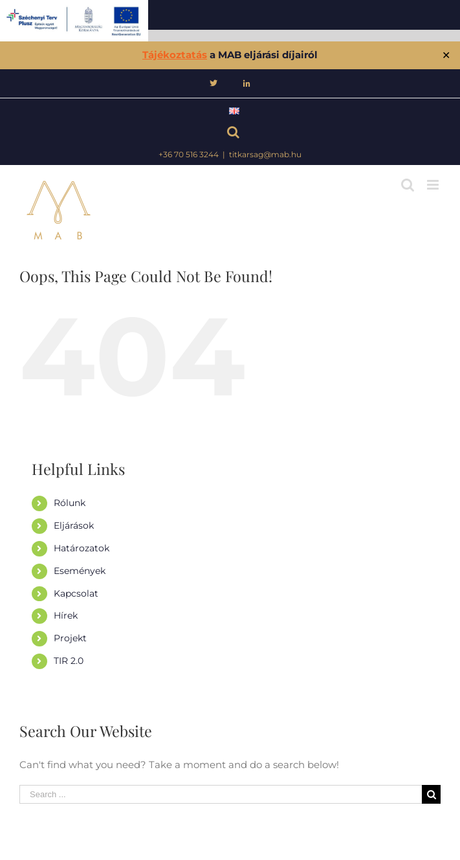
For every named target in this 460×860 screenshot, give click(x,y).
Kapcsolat (76, 593)
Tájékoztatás (174, 55)
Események (79, 571)
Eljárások (74, 525)
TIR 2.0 (68, 661)
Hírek (66, 615)
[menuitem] (213, 83)
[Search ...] (220, 794)
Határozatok (81, 548)
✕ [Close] (446, 55)
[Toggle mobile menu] (434, 185)
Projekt (70, 638)
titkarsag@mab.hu (265, 154)
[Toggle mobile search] (407, 185)
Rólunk (69, 503)
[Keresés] (230, 133)
